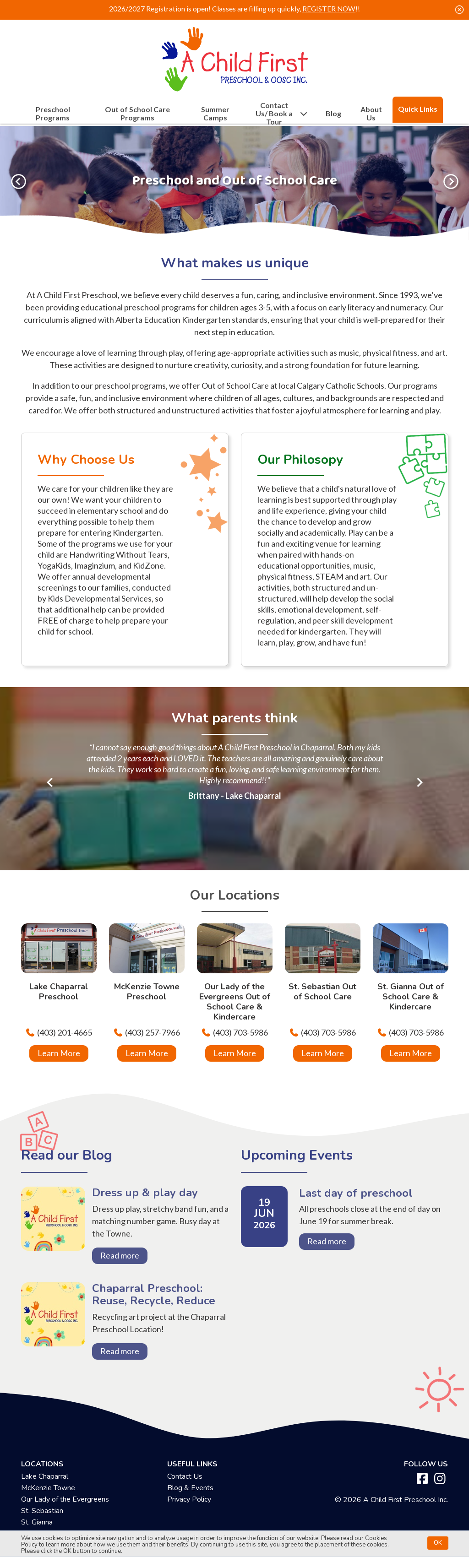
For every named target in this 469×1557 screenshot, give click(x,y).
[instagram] (440, 1490)
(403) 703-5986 (240, 1032)
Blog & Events (190, 1499)
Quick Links (417, 108)
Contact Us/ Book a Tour (282, 113)
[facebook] (422, 1490)
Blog (333, 113)
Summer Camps (215, 113)
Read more (124, 1255)
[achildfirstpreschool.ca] (234, 56)
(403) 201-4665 (64, 1032)
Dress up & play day (53, 1231)
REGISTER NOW (329, 8)
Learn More (59, 1053)
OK (438, 1541)
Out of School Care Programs (137, 113)
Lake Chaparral (44, 1487)
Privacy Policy (189, 1510)
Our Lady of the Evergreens (65, 1510)
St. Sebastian (42, 1522)
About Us (371, 113)
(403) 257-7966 (152, 1032)
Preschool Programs (53, 113)
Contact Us (184, 1487)
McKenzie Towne (48, 1499)
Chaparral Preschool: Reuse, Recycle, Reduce (53, 1333)
